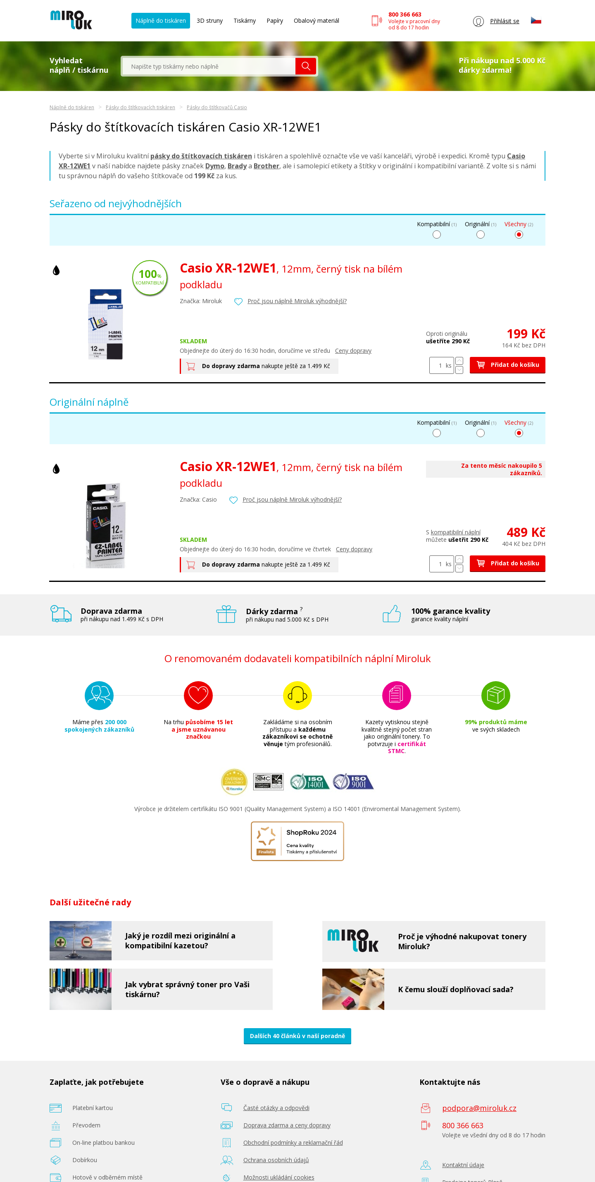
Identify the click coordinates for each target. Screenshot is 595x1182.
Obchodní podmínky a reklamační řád (293, 1142)
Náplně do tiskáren (161, 20)
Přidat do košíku (507, 364)
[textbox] (209, 66)
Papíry (275, 20)
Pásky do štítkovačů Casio (217, 107)
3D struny (210, 20)
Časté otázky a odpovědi (276, 1108)
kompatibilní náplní (456, 532)
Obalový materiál (316, 20)
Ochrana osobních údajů (276, 1160)
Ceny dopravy (353, 350)
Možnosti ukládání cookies (278, 1177)
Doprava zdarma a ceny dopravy (287, 1125)
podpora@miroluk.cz (479, 1108)
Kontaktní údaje (463, 1165)
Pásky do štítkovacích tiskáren (140, 107)
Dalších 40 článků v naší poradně (297, 1036)
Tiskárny (244, 20)
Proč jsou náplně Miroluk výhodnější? (297, 301)
